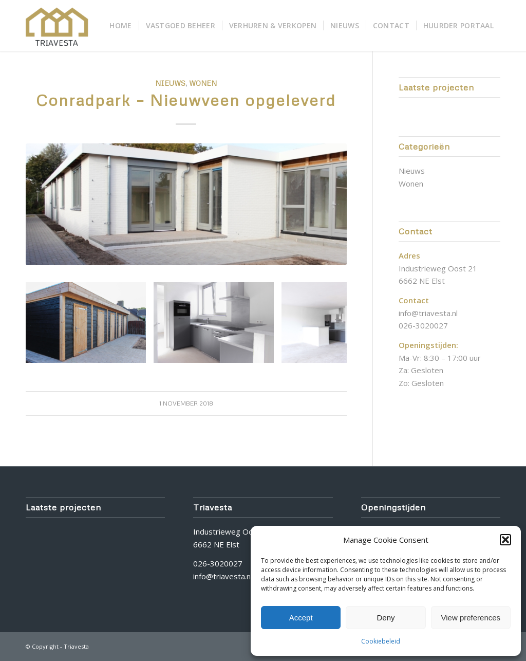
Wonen (203, 83)
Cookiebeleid (380, 641)
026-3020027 (423, 325)
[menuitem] (120, 25)
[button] (505, 540)
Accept (301, 617)
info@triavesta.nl (428, 313)
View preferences (471, 617)
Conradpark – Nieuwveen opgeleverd (186, 99)
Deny (385, 617)
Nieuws (170, 83)
